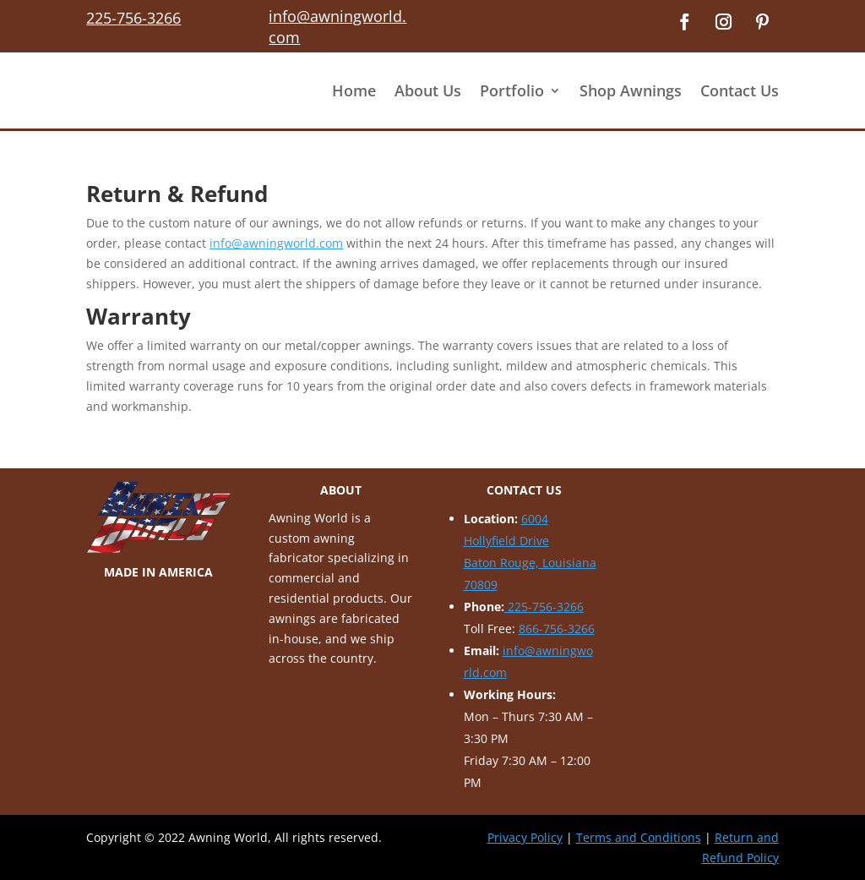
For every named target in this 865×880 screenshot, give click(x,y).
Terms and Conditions (638, 837)
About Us (427, 90)
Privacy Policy (525, 837)
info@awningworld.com (276, 243)
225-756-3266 (544, 607)
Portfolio (512, 90)
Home (354, 90)
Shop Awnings (630, 90)
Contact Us (739, 90)
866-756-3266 (557, 628)
